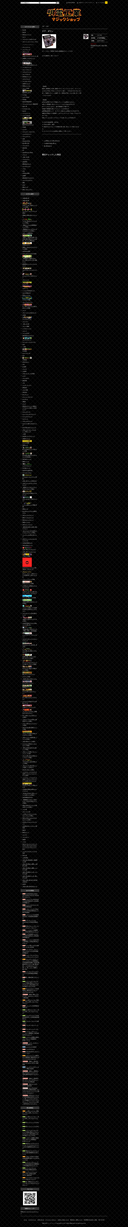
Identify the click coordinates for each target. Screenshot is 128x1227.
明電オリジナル (26, 86)
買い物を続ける (48, 146)
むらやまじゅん (26, 108)
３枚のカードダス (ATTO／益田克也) (29, 1084)
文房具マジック (26, 83)
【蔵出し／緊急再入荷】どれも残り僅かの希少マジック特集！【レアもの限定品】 (29, 239)
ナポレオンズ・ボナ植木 (28, 373)
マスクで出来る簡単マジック (29, 65)
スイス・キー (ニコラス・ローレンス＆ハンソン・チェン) (30, 956)
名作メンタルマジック (28, 515)
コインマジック (26, 49)
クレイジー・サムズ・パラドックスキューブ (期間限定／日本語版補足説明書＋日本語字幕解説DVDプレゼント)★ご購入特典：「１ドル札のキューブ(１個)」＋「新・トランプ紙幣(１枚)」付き (30, 964)
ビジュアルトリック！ (28, 683)
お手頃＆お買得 (26, 251)
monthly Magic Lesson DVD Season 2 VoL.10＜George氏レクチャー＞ (30, 895)
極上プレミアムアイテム (28, 674)
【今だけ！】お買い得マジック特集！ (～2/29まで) (29, 766)
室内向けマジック (26, 76)
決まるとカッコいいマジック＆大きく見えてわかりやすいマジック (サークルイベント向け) (29, 846)
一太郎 (24, 346)
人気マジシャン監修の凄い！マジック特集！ (29, 738)
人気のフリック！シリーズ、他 (30, 56)
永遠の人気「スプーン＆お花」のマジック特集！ (29, 657)
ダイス (24, 404)
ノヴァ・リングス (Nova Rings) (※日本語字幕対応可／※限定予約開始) (30, 910)
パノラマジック (26, 113)
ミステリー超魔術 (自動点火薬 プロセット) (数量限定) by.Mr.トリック (30, 1038)
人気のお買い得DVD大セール (29, 886)
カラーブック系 (26, 811)
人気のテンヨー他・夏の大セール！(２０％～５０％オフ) (29, 592)
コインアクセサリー (27, 180)
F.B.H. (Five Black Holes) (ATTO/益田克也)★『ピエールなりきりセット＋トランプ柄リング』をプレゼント (30, 1090)
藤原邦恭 (24, 380)
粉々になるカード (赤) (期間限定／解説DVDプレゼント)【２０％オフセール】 (30, 990)
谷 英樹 (24, 366)
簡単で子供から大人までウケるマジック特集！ (29, 818)
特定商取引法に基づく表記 (90, 1220)
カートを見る (103, 2)
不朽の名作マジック (27, 545)
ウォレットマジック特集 (28, 579)
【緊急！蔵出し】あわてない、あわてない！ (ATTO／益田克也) (30, 996)
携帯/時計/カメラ (26, 164)
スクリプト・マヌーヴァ (28, 131)
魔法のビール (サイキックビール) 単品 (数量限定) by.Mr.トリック (30, 1152)
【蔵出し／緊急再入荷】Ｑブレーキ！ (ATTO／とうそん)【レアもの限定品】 (30, 1080)
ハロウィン (25, 288)
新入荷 (24, 30)
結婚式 (24, 839)
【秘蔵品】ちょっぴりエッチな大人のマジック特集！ (29, 230)
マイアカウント (32, 1220)
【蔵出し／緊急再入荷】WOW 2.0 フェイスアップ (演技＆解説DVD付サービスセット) (30, 1073)
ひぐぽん (24, 95)
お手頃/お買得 (26, 173)
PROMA (24, 99)
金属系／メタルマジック (28, 58)
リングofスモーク (28, 1049)
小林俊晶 (24, 359)
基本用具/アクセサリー (28, 178)
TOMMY (24, 371)
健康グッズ (25, 445)
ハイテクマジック (26, 466)
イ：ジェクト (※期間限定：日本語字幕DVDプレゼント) (30, 931)
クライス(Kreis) (26, 115)
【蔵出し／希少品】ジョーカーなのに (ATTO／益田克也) (30, 1062)
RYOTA (24, 111)
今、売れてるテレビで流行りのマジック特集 (29, 307)
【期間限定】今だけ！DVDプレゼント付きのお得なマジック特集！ (29, 801)
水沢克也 (24, 392)
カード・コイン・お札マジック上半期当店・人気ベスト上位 (29, 575)
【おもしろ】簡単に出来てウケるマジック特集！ (29, 734)
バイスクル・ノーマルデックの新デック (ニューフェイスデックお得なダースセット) (29, 779)
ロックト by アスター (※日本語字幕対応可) (30, 905)
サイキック (25, 419)
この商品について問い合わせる (52, 140)
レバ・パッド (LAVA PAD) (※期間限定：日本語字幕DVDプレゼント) (30, 941)
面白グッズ (25, 187)
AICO (23, 185)
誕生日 (24, 830)
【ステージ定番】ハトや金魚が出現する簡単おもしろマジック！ (29, 609)
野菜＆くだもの (26, 295)
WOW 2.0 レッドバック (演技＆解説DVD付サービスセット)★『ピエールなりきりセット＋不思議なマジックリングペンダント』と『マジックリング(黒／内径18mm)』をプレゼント (30, 1099)
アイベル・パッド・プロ (30, 1029)
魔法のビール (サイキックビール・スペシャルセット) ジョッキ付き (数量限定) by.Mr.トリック (30, 1146)
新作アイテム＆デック (28, 517)
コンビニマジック (26, 60)
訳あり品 (24, 855)
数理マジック (25, 832)
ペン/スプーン (26, 159)
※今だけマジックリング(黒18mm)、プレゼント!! (29, 568)
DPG (23, 344)
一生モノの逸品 (26, 556)
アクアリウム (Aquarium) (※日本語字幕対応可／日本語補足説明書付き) (30, 900)
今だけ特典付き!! (26, 293)
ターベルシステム (26, 473)
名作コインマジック (27, 524)
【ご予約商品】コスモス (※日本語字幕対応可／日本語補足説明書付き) (30, 935)
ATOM (102, 1220)
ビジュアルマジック (27, 416)
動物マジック (25, 461)
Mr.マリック (25, 394)
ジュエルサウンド (26, 134)
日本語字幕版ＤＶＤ (27, 543)
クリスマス (25, 284)
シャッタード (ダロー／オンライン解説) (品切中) (30, 1067)
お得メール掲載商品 (27, 233)
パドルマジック (26, 79)
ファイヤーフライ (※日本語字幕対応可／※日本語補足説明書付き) (30, 1017)
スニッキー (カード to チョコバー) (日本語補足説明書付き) (30, 973)
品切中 (24, 884)
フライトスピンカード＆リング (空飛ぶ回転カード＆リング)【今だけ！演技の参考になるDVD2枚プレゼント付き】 (30, 983)
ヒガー (24, 376)
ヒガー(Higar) (25, 97)
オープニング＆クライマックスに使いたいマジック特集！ (29, 663)
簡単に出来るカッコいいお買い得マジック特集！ (29, 806)
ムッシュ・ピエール (27, 397)
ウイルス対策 (25, 443)
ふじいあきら (25, 378)
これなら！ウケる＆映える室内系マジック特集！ (29, 720)
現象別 (24, 401)
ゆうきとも (25, 399)
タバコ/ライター (26, 166)
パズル (24, 168)
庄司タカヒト (25, 362)
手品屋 (24, 127)
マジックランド (26, 136)
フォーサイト (25, 145)
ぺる (23, 383)
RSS (99, 1220)
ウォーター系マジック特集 (29, 597)
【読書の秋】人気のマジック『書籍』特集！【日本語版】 (29, 630)
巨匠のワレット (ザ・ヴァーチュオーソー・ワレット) (30, 927)
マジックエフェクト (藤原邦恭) (30, 104)
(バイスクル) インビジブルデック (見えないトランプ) (30, 1178)
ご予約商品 (25, 857)
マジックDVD (25, 88)
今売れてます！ (26, 245)
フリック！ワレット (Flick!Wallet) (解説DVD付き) (29, 1168)
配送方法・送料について (76, 1220)
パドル (24, 842)
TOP (43, 26)
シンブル (24, 835)
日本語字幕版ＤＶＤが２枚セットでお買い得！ (29, 624)
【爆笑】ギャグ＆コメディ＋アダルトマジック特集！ (29, 488)
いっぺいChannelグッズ (28, 290)
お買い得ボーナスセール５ (29, 552)
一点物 (24, 434)
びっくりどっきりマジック (29, 414)
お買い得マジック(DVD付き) (29, 481)
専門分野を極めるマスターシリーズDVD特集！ (29, 456)
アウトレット (25, 280)
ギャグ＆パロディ (26, 81)
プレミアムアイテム (27, 302)
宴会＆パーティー (26, 34)
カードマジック (26, 47)
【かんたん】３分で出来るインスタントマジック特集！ (29, 531)
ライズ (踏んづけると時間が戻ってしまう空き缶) (30, 946)
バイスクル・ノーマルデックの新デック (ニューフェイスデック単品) (29, 773)
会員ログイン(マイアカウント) (86, 2)
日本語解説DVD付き (27, 797)
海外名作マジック (26, 459)
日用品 (24, 315)
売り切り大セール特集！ (28, 769)
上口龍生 (24, 351)
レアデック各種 (26, 676)
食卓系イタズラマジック (28, 436)
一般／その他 (25, 157)
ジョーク (24, 154)
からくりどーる (26, 353)
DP (23, 150)
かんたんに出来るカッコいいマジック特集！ (29, 744)
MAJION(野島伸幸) (27, 101)
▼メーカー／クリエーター (29, 342)
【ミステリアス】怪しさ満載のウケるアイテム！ (29, 712)
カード (24, 37)
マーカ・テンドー (26, 385)
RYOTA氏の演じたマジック (29, 427)
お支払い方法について (63, 1220)
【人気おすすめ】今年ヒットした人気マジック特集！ (29, 794)
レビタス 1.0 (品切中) (29, 1047)
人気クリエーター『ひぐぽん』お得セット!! (29, 430)
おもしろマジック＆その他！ (29, 253)
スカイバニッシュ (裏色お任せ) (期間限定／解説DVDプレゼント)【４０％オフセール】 (30, 1057)
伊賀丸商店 (25, 120)
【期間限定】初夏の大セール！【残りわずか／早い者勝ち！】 (29, 260)
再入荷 (24, 32)
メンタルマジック (26, 67)
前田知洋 (24, 387)
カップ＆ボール (26, 74)
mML (23, 138)
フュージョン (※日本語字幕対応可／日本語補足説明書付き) (30, 916)
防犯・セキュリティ (27, 189)
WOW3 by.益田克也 (27, 470)
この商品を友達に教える (50, 143)
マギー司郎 (25, 390)
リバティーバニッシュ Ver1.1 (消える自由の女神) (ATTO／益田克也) (29, 1173)
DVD (47, 26)
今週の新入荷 (25, 198)
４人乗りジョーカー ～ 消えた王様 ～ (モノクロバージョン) (30, 1011)
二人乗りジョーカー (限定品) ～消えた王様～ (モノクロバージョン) (30, 1001)
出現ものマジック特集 (28, 583)
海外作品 (24, 148)
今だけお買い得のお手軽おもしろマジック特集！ (29, 756)
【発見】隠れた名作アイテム (29, 679)
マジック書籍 (25, 326)
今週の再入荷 (25, 200)
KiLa (23, 355)
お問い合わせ (40, 1220)
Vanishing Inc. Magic (27, 152)
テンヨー (24, 129)
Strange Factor (26, 141)
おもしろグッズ (26, 412)
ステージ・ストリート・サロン (30, 41)
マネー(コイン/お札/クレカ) (29, 39)
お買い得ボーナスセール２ (29, 549)
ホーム (25, 1220)
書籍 (23, 182)
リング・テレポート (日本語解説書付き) (30, 1043)
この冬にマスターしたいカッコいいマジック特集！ (29, 814)
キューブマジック (26, 69)
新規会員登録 (71, 2)
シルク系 (24, 809)
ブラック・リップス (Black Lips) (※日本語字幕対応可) (30, 922)
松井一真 (24, 106)
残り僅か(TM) (25, 143)
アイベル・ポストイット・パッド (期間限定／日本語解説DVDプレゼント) (30, 1033)
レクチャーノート (26, 328)
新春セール (25, 509)
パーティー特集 (26, 300)
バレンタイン (25, 837)
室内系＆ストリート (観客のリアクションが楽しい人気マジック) (29, 407)
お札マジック (25, 52)
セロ (23, 364)
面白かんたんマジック (28, 124)
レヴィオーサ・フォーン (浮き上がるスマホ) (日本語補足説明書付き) (30, 951)
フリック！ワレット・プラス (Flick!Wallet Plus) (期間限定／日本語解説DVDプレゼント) (30, 1163)
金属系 (24, 175)
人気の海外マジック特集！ (29, 741)
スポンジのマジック (27, 421)
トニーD (24, 369)
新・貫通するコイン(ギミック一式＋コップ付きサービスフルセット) (30, 1183)
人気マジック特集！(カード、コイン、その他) (29, 752)
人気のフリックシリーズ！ (29, 707)
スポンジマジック (26, 72)
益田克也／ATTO (26, 92)
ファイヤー (25, 321)
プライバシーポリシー (50, 1220)
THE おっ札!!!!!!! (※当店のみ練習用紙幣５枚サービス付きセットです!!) (30, 1158)
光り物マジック (26, 468)
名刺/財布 (24, 161)
